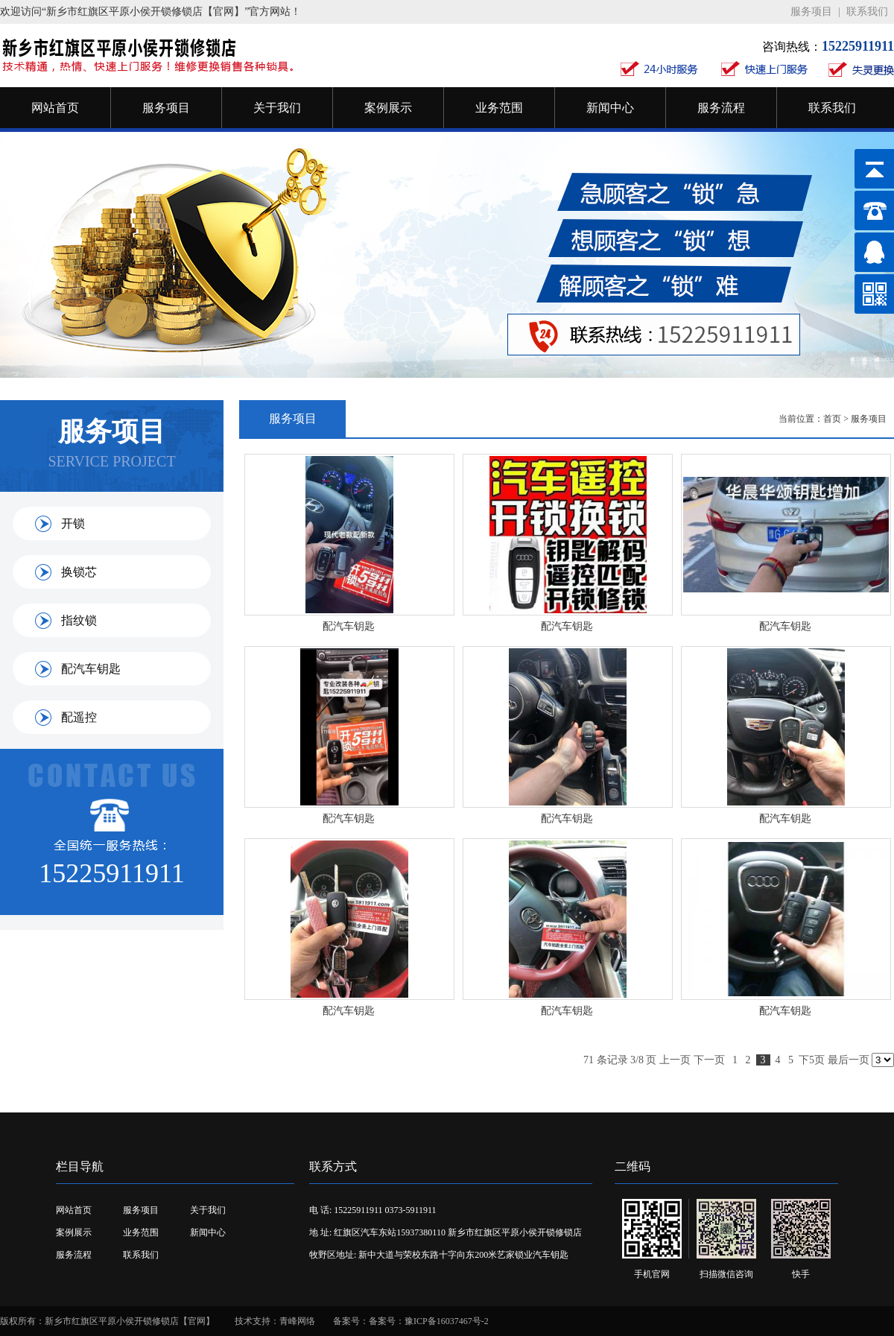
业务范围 (499, 107)
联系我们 (867, 11)
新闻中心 (610, 107)
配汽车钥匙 (91, 668)
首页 (832, 419)
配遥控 (79, 717)
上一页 (675, 1060)
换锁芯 (79, 572)
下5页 (812, 1060)
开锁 (73, 523)
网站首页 (55, 107)
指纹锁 (79, 620)
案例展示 (388, 107)
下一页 (709, 1060)
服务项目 (811, 11)
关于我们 (277, 107)
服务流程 (721, 107)
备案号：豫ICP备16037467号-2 (429, 1321)
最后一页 (848, 1060)
